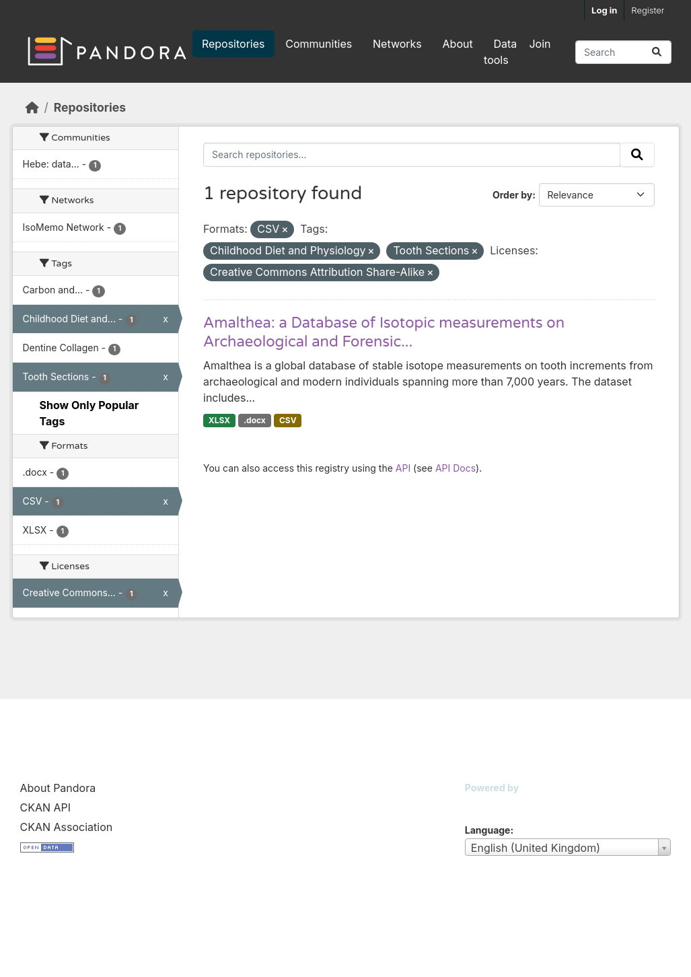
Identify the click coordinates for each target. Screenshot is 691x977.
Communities (318, 43)
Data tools (500, 52)
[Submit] (656, 52)
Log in (604, 10)
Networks (397, 43)
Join (539, 43)
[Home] (32, 107)
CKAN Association (66, 827)
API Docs (455, 468)
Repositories (233, 43)
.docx (255, 420)
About (458, 43)
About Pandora (58, 788)
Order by (512, 195)
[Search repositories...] (623, 52)
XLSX (219, 420)
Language (488, 830)
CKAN (488, 804)
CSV (288, 420)
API (403, 468)
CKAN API (45, 807)
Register (647, 10)
